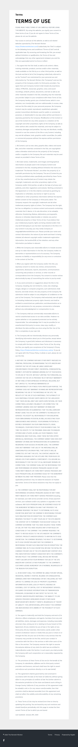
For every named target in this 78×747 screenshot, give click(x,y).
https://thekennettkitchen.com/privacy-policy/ (36, 350)
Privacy (57, 735)
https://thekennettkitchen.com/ (26, 46)
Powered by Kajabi (68, 735)
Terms (50, 735)
